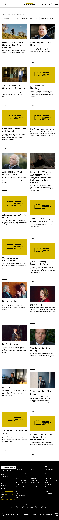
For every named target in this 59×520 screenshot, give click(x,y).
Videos (17, 493)
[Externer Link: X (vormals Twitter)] (36, 507)
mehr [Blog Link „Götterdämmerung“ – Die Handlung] (5, 234)
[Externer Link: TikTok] (31, 507)
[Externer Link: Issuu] (46, 507)
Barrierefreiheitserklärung (45, 514)
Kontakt (47, 491)
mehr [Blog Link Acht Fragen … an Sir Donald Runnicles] (5, 191)
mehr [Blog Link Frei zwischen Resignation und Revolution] (5, 148)
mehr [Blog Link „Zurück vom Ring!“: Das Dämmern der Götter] (32, 281)
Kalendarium (19, 469)
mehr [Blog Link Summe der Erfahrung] (32, 238)
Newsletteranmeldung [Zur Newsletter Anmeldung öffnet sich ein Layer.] (9, 467)
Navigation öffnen (56, 3)
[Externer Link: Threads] (27, 507)
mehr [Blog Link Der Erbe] (5, 407)
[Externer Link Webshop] (6, 4)
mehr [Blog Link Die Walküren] (32, 324)
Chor (17, 491)
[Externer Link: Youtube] (22, 507)
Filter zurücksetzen (18, 14)
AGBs (7, 514)
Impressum (33, 514)
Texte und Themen (20, 495)
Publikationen (19, 500)
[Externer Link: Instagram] (17, 507)
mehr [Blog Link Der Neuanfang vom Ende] (32, 148)
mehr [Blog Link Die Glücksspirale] (5, 364)
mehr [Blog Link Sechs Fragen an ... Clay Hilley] (32, 62)
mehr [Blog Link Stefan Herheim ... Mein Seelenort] (32, 411)
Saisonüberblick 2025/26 (22, 474)
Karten (32, 469)
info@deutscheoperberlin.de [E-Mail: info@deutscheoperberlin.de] (8, 499)
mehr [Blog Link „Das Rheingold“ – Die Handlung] (32, 105)
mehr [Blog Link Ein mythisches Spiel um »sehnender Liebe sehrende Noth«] (32, 454)
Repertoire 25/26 (20, 471)
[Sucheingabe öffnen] (54, 4)
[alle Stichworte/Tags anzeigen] (48, 18)
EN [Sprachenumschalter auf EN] (51, 3)
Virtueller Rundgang (50, 484)
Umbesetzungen (49, 469)
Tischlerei (18, 484)
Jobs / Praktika (49, 489)
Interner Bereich (49, 493)
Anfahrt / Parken (35, 480)
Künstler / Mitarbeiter (21, 480)
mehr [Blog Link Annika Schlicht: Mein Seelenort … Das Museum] (5, 105)
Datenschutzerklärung (23, 514)
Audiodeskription (35, 474)
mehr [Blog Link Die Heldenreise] (5, 321)
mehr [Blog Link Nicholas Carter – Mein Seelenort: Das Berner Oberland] (5, 62)
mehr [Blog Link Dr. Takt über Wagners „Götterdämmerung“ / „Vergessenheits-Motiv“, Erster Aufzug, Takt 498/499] (32, 195)
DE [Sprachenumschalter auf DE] (49, 3)
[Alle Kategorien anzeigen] (29, 18)
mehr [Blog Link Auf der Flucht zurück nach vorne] (5, 450)
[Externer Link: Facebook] (12, 507)
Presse (47, 487)
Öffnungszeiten (34, 471)
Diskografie (18, 497)
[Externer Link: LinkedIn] (41, 507)
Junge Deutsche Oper (21, 482)
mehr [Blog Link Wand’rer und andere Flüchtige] (32, 368)
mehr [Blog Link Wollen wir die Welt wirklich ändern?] (5, 278)
